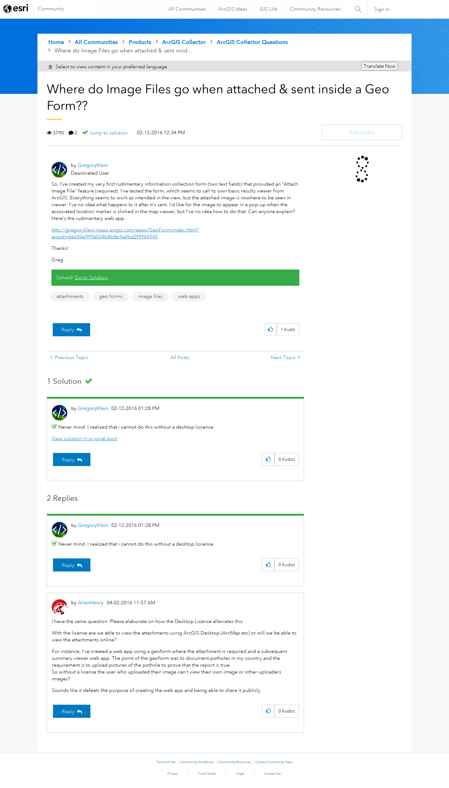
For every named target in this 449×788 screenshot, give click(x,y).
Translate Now (380, 66)
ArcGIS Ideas (232, 9)
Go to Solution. (92, 278)
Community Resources (314, 9)
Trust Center (207, 774)
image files (150, 296)
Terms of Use (166, 762)
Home (56, 42)
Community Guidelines (197, 762)
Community (51, 9)
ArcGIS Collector (184, 42)
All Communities (186, 9)
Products (140, 42)
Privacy (172, 774)
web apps (189, 296)
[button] (270, 329)
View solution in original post (84, 438)
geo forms (111, 296)
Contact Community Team (273, 762)
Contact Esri (273, 774)
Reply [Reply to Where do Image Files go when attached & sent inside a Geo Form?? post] (67, 330)
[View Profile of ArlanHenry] (91, 603)
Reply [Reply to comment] (68, 460)
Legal (240, 774)
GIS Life (268, 9)
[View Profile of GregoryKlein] (93, 165)
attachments (70, 296)
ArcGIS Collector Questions (252, 42)
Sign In (381, 9)
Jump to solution (108, 133)
